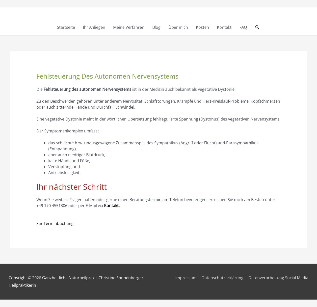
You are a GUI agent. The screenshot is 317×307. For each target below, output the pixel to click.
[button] (257, 27)
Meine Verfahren (128, 27)
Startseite (66, 27)
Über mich (178, 27)
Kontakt (224, 27)
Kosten (202, 27)
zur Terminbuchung (55, 223)
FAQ (243, 27)
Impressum (186, 277)
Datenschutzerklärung (222, 277)
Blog (156, 27)
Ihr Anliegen (94, 27)
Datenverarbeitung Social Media (278, 277)
